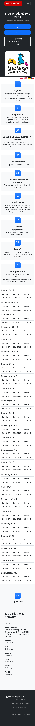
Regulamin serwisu (18, 700)
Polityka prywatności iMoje (21, 715)
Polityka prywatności (19, 707)
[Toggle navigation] (28, 3)
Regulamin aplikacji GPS (20, 703)
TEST (13, 718)
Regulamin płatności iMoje (21, 711)
